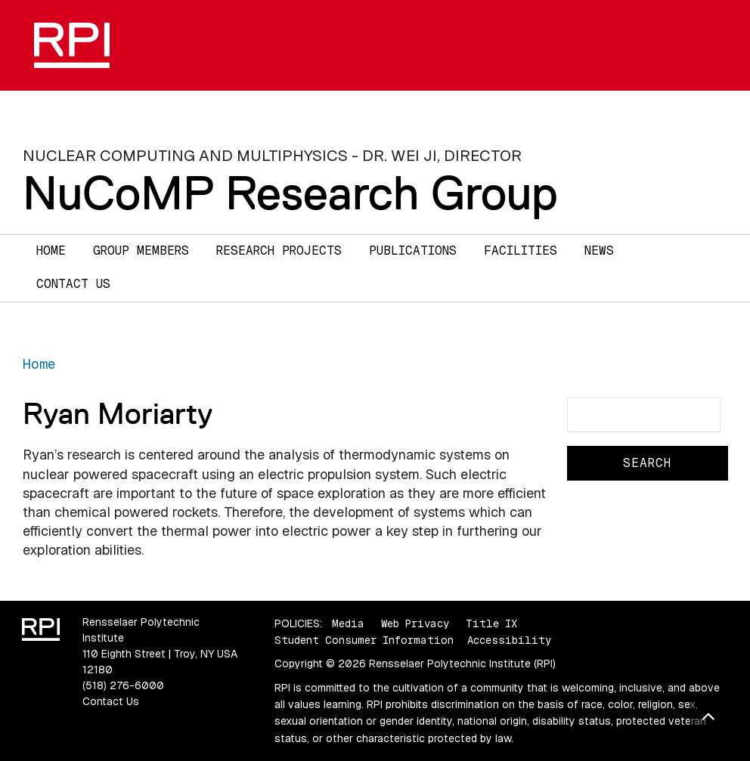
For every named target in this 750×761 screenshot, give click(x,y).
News (599, 250)
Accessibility (509, 640)
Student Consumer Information (364, 640)
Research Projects (279, 250)
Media (348, 623)
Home (51, 250)
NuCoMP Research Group (290, 192)
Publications (413, 250)
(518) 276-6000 (123, 685)
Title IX (491, 623)
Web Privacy (415, 623)
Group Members (141, 250)
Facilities (520, 250)
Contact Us (73, 284)
